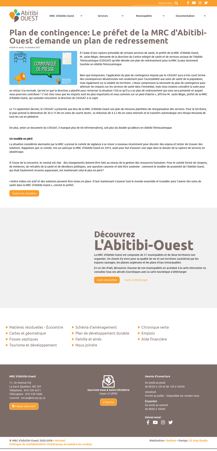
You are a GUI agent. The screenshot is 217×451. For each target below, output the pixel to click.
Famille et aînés (88, 339)
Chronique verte (155, 327)
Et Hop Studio (199, 441)
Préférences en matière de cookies (69, 444)
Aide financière (154, 339)
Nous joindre (86, 345)
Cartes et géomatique (27, 333)
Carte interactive (107, 279)
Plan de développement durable (102, 333)
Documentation (185, 15)
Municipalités (144, 15)
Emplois (148, 333)
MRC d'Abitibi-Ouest (62, 15)
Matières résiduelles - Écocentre (36, 327)
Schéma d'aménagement (96, 327)
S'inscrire (108, 402)
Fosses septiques (23, 339)
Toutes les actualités (24, 193)
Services (103, 15)
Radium (171, 441)
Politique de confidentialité (27, 444)
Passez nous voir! (24, 406)
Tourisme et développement (33, 345)
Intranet (60, 441)
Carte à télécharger (136, 279)
